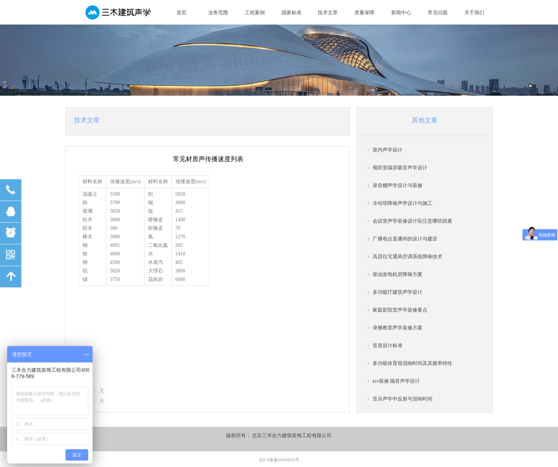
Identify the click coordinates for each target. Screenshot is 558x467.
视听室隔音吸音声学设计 (400, 167)
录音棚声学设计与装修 (397, 185)
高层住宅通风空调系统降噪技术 (407, 256)
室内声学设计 (387, 150)
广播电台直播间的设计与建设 (405, 239)
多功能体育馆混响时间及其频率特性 (412, 363)
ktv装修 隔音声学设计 (396, 381)
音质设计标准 (387, 345)
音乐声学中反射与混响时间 (402, 399)
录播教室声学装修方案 (397, 327)
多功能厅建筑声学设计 (397, 292)
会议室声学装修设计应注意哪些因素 (412, 221)
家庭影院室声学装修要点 (400, 310)
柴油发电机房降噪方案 (397, 274)
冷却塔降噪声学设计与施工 (402, 203)
